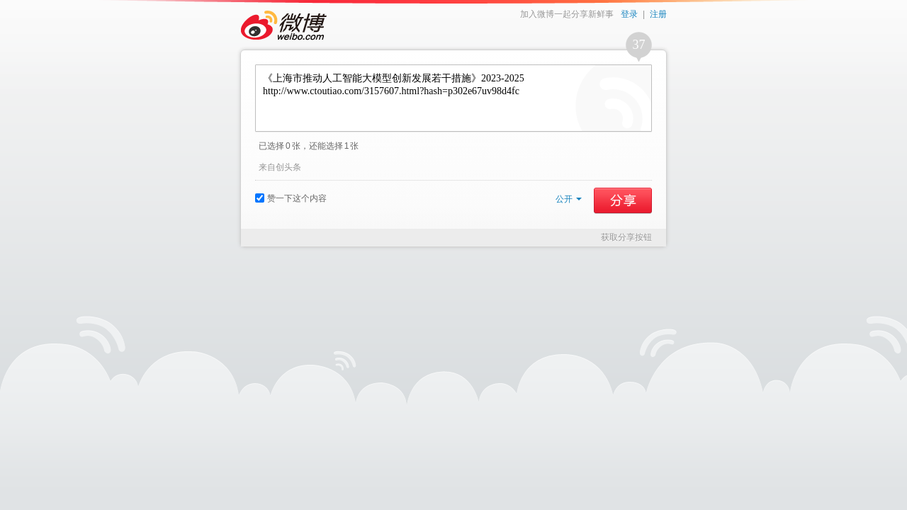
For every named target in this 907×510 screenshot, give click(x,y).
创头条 (288, 167)
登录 (629, 14)
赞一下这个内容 (291, 198)
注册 (658, 14)
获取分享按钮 (626, 237)
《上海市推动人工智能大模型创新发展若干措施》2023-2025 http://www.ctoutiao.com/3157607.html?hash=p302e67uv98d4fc (453, 98)
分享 (622, 200)
